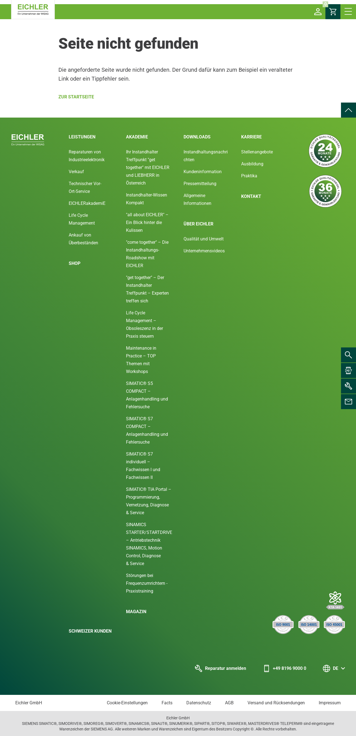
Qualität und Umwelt (204, 239)
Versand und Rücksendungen (276, 702)
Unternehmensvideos (204, 250)
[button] (318, 11)
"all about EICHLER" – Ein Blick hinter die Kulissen (147, 222)
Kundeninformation (203, 171)
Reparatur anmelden (220, 668)
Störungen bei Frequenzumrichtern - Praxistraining (146, 583)
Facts (167, 702)
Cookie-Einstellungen (127, 702)
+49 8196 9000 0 (284, 668)
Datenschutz (198, 702)
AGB (229, 702)
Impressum (330, 702)
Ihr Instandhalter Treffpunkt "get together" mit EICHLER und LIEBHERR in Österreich (147, 167)
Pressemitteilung (200, 183)
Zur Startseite (76, 97)
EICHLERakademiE (87, 203)
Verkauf (76, 171)
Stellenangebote (257, 152)
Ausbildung (252, 163)
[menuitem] (348, 110)
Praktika (249, 175)
